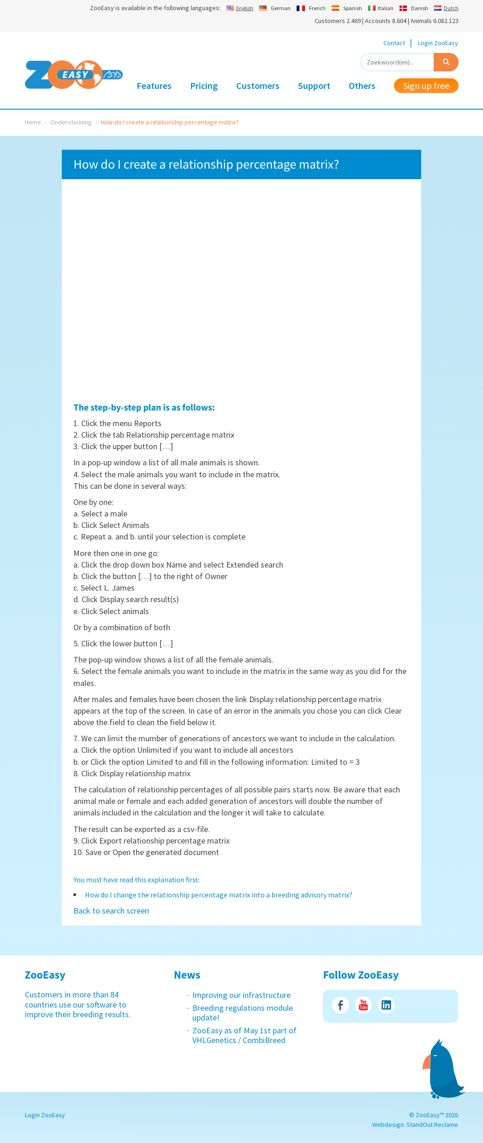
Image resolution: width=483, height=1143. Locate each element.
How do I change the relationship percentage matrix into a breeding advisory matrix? (218, 894)
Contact (394, 43)
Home (33, 122)
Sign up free (426, 85)
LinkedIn (386, 1005)
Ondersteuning (71, 122)
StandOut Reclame (432, 1124)
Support (314, 85)
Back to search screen (111, 910)
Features (154, 85)
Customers (258, 85)
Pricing (204, 85)
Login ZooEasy (438, 43)
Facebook (340, 1005)
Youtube (363, 1005)
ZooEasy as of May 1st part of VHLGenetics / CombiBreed (244, 1035)
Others (362, 85)
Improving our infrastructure (241, 995)
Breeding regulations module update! (242, 1012)
